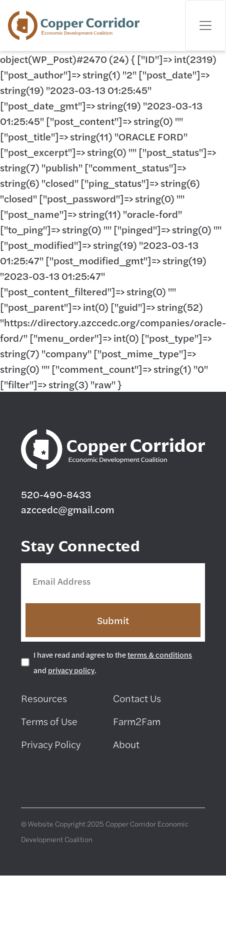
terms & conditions (160, 654)
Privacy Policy (50, 744)
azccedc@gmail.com (67, 509)
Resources (44, 698)
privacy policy (71, 670)
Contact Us (137, 698)
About (126, 744)
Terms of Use (49, 721)
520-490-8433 (56, 494)
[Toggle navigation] (205, 25)
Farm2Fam (136, 721)
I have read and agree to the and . (113, 662)
